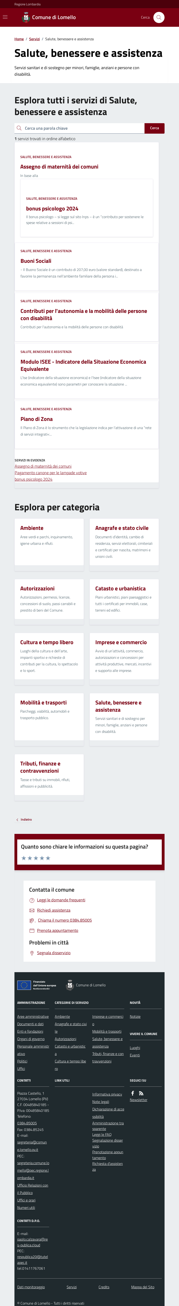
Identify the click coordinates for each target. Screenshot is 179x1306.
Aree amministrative (33, 1016)
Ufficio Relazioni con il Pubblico (32, 1188)
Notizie (135, 1016)
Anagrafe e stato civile (71, 1027)
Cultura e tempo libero (70, 1064)
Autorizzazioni (65, 1039)
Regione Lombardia (27, 4)
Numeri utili (26, 1207)
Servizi (34, 39)
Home (19, 39)
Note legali (100, 1101)
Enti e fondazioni (30, 1031)
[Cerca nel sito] (157, 17)
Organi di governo (31, 1039)
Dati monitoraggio (31, 1287)
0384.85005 (27, 1123)
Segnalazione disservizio (107, 1143)
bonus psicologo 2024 (33, 479)
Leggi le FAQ (102, 1134)
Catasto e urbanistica (70, 1049)
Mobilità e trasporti (106, 1031)
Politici (22, 1061)
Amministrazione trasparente (108, 1126)
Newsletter (138, 1100)
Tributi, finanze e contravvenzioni (108, 1057)
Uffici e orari (26, 1200)
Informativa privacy (107, 1094)
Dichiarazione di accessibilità (108, 1112)
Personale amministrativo (33, 1049)
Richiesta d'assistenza (107, 1166)
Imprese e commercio (107, 1020)
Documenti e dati (30, 1024)
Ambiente (62, 1016)
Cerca (154, 128)
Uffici (21, 1068)
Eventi (135, 1055)
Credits (104, 1287)
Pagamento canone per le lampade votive (51, 473)
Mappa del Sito (142, 1287)
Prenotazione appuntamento (107, 1155)
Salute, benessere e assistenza (45, 156)
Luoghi (135, 1047)
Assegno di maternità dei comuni (43, 466)
